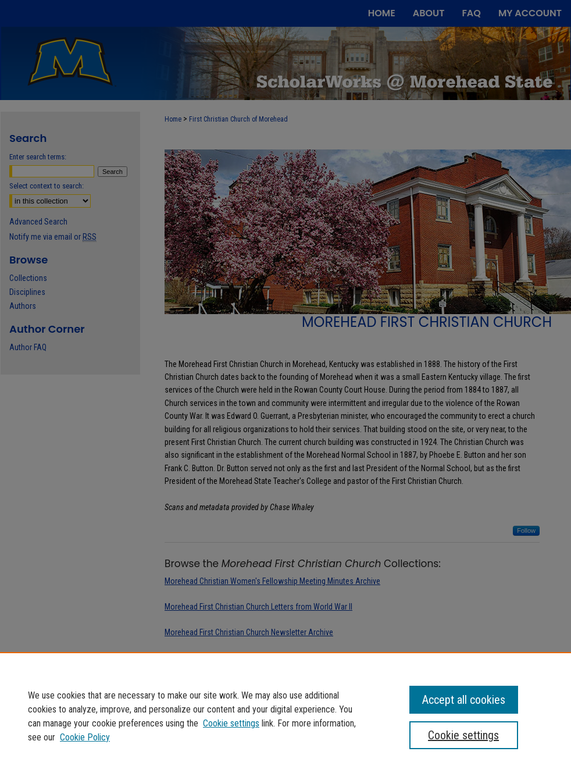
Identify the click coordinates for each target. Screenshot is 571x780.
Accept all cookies (463, 700)
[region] (285, 716)
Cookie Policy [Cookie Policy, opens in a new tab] (85, 737)
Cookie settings (231, 723)
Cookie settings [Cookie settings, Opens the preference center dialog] (463, 735)
